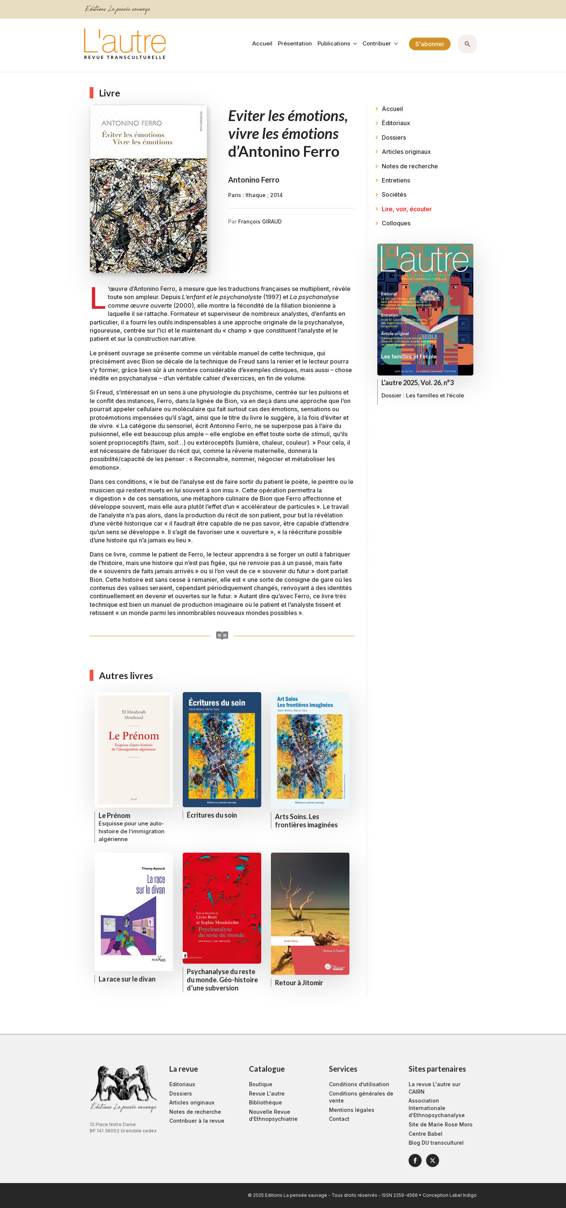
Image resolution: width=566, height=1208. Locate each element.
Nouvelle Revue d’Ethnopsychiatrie (273, 1115)
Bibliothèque (265, 1102)
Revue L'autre (267, 1093)
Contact (339, 1119)
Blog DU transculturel (436, 1142)
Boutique (260, 1084)
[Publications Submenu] (353, 44)
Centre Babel (425, 1134)
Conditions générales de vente (361, 1097)
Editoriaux (182, 1084)
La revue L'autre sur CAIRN (434, 1088)
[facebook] (415, 1160)
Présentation (295, 44)
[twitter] (432, 1160)
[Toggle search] (467, 44)
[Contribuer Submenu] (394, 44)
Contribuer (376, 44)
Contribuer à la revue (196, 1120)
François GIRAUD (260, 221)
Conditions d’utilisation (359, 1084)
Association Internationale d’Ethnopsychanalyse (437, 1107)
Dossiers (180, 1093)
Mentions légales (351, 1110)
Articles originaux (191, 1102)
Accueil (262, 44)
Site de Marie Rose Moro (441, 1124)
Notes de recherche (195, 1112)
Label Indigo (463, 1195)
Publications (333, 44)
